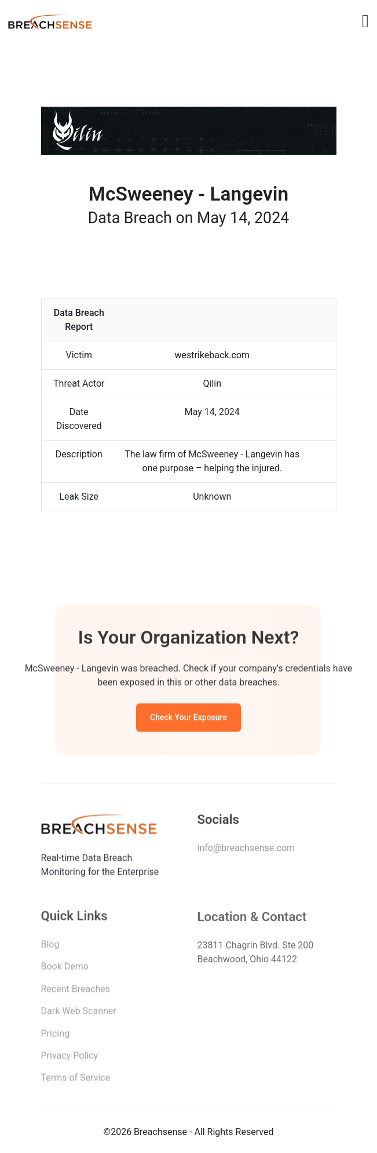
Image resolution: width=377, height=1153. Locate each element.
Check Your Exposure (188, 718)
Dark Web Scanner (78, 1013)
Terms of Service (76, 1080)
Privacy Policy (69, 1058)
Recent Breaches (76, 991)
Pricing (55, 1036)
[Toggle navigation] (365, 21)
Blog (50, 946)
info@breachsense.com (246, 850)
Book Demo (65, 968)
